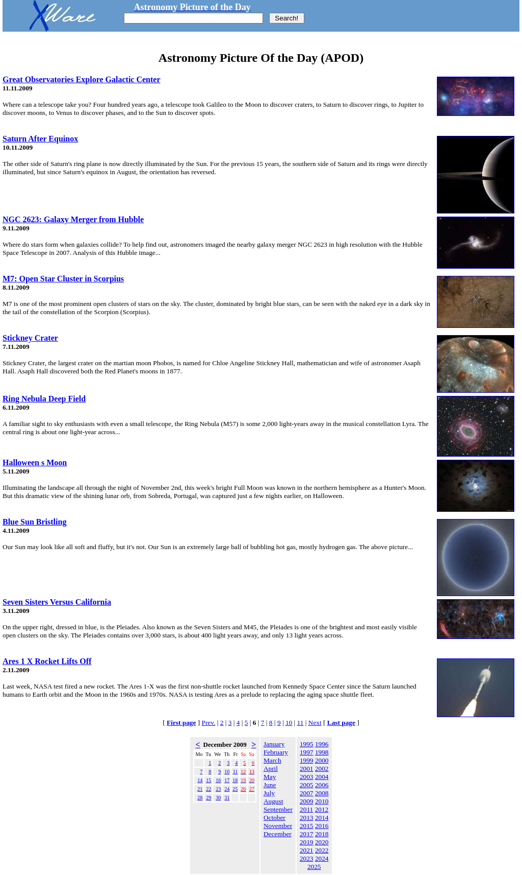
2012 (322, 809)
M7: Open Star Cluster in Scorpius (63, 278)
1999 (307, 760)
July (269, 793)
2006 (322, 785)
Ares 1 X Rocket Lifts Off (47, 661)
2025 (314, 866)
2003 (307, 777)
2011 (306, 809)
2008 (322, 793)
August (273, 801)
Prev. (209, 722)
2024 (322, 858)
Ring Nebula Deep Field (44, 398)
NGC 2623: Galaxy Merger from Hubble (73, 219)
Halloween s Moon (35, 462)
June (270, 785)
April (271, 768)
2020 (322, 842)
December (278, 834)
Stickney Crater (30, 338)
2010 (322, 801)
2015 (307, 826)
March (272, 760)
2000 (322, 760)
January (274, 744)
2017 (307, 834)
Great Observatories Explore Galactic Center (82, 79)
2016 (322, 826)
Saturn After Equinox (40, 138)
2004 (322, 777)
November (278, 826)
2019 (307, 842)
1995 (307, 744)
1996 (322, 744)
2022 (322, 850)
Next (315, 722)
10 (288, 722)
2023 (307, 858)
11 (300, 722)
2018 (322, 834)
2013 (307, 817)
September (278, 809)
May (270, 777)
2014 (322, 817)
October (274, 817)
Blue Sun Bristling (34, 521)
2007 (307, 793)
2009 (307, 801)
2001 (307, 768)
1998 (322, 752)
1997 (307, 752)
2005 (307, 785)
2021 (307, 850)
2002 (322, 768)
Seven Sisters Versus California (57, 602)
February (276, 752)
